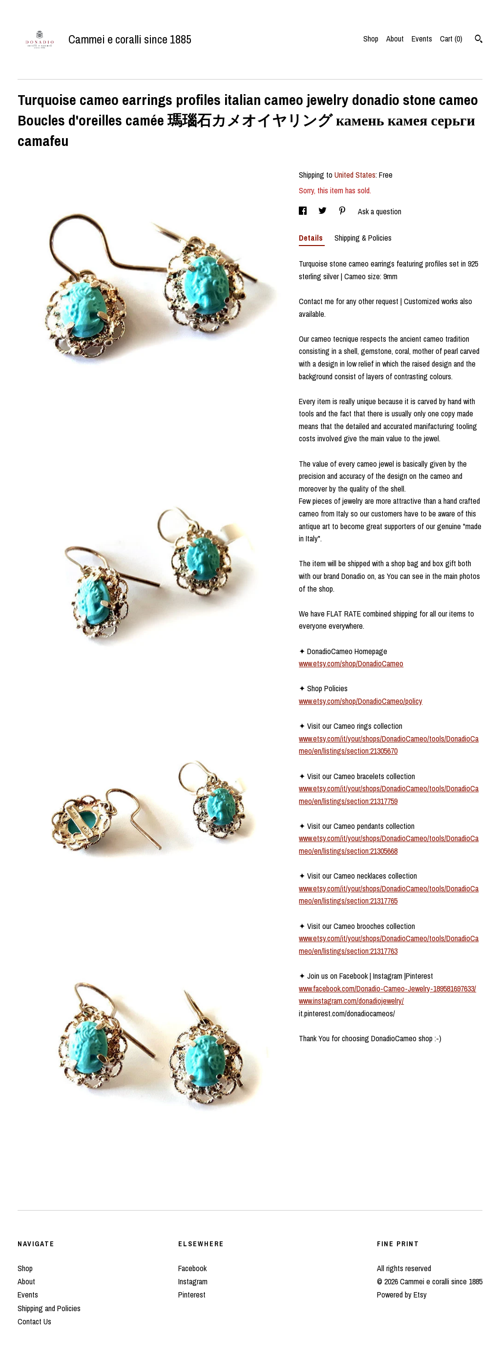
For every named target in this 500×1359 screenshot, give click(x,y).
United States (354, 174)
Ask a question (379, 211)
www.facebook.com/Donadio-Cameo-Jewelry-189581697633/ (387, 988)
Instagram (193, 1281)
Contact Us (34, 1321)
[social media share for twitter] (323, 211)
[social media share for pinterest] (343, 211)
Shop (370, 38)
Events (422, 38)
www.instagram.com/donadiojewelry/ (351, 1000)
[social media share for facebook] (304, 211)
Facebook (192, 1268)
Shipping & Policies (363, 237)
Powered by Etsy (402, 1294)
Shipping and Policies (49, 1308)
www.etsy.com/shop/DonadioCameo (351, 663)
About (395, 38)
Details (312, 237)
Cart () (451, 38)
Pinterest (192, 1294)
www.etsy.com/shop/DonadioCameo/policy (360, 701)
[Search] (478, 40)
